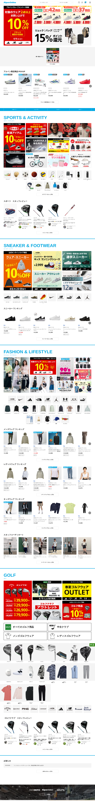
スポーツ (14, 109)
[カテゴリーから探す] (66, 2)
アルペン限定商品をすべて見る (47, 102)
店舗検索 (48, 794)
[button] (90, 86)
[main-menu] (90, 2)
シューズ (36, 109)
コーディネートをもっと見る (47, 562)
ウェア (57, 109)
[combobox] (48, 2)
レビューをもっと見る (47, 232)
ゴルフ (79, 109)
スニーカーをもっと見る (47, 338)
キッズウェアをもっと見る (47, 528)
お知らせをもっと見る (47, 771)
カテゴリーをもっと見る (47, 194)
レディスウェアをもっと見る (47, 494)
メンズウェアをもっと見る (47, 459)
